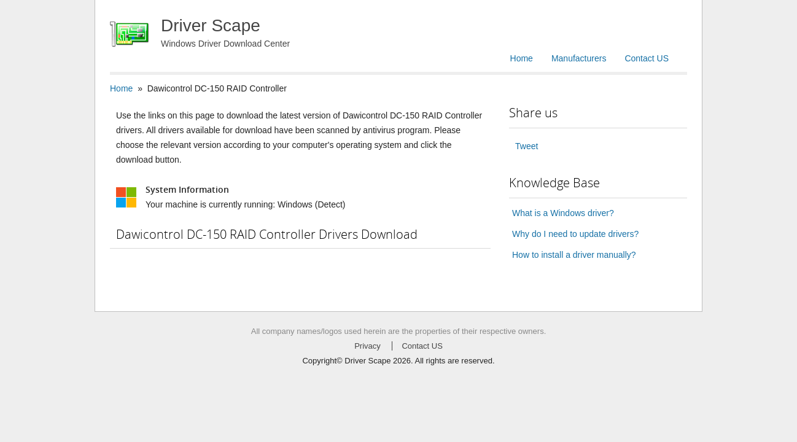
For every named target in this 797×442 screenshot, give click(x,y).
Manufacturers (578, 58)
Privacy (367, 346)
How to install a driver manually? (574, 255)
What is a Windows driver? (563, 213)
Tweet (526, 146)
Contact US (646, 58)
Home (521, 58)
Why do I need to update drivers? (575, 234)
